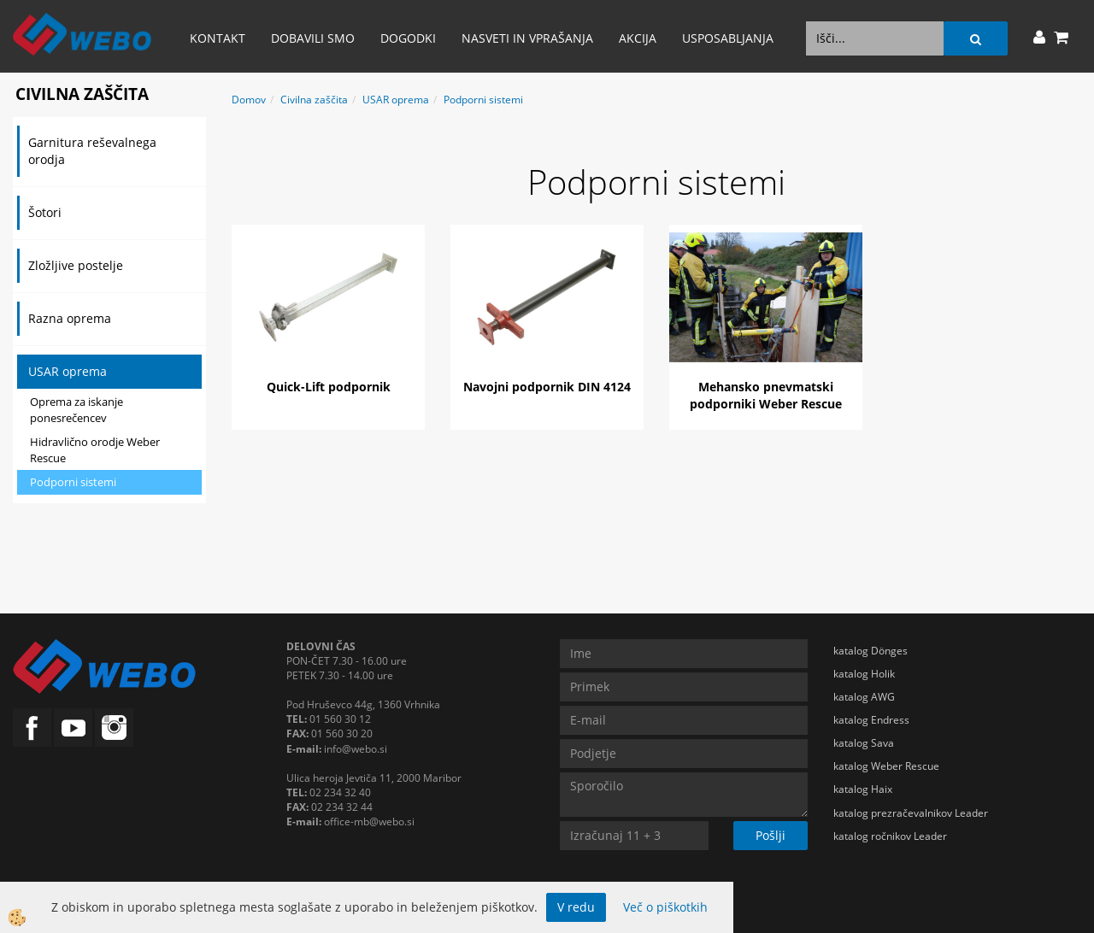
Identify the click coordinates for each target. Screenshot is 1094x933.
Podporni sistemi (73, 482)
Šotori (45, 212)
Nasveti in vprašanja (527, 38)
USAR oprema (67, 371)
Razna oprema (69, 318)
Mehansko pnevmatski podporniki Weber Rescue (766, 395)
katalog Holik (864, 673)
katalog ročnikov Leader (890, 836)
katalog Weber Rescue (886, 766)
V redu (576, 907)
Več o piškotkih (665, 907)
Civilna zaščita (314, 99)
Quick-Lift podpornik (329, 386)
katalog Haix (862, 789)
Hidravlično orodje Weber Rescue (95, 450)
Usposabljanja (727, 38)
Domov (249, 99)
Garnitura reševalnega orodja (92, 150)
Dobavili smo (313, 38)
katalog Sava (863, 743)
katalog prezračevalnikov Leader (910, 813)
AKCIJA (637, 38)
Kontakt (217, 38)
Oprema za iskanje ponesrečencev (76, 409)
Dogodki (408, 38)
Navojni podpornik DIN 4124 (547, 386)
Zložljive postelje (75, 265)
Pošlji (770, 835)
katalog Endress (871, 720)
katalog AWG (864, 696)
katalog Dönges (870, 650)
